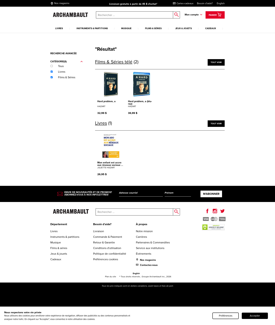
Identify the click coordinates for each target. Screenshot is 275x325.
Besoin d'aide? (205, 3)
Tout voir (216, 62)
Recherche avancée (63, 53)
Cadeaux (210, 28)
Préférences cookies (105, 259)
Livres (59, 28)
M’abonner (211, 194)
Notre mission (144, 231)
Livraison (98, 231)
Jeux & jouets (183, 28)
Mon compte (192, 14)
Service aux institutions (150, 248)
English (221, 3)
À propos (141, 224)
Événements (143, 254)
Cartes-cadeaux (183, 3)
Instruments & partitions (92, 28)
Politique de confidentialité (109, 254)
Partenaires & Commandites (153, 242)
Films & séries (153, 28)
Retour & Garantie (104, 242)
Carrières (141, 237)
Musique (126, 28)
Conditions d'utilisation (107, 248)
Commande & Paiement (107, 237)
